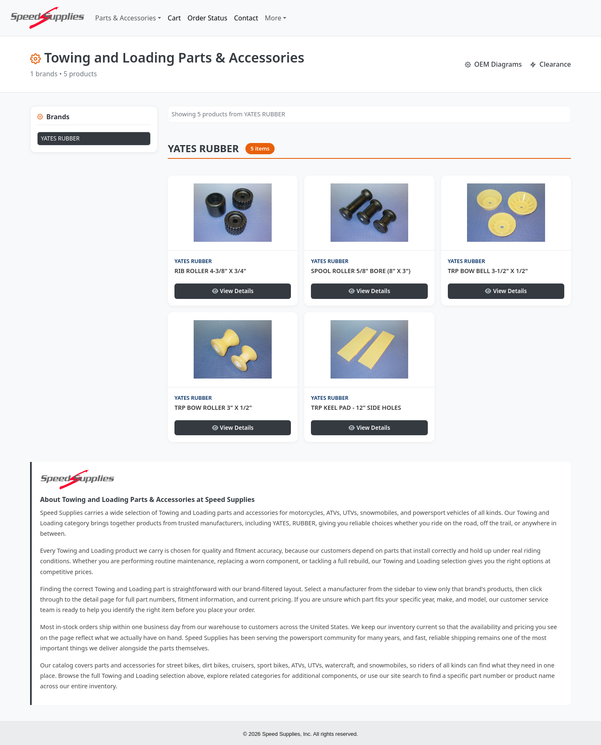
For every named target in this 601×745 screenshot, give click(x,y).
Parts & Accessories (125, 18)
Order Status (207, 18)
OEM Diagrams (493, 64)
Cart (174, 18)
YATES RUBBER (60, 138)
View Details (233, 291)
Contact (246, 18)
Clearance (550, 64)
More (273, 18)
